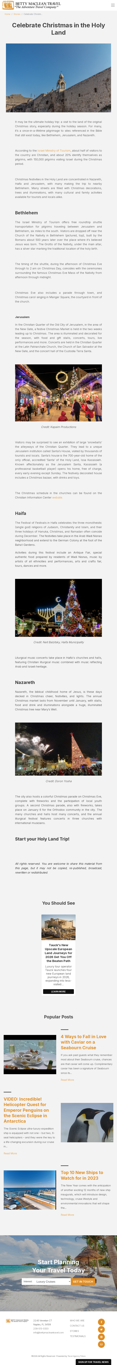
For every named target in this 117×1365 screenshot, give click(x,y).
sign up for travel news (93, 1362)
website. (57, 497)
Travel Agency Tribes (77, 1356)
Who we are (77, 1320)
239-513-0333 (40, 1328)
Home (7, 14)
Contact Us (77, 1325)
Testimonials (78, 1336)
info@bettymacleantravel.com (48, 1332)
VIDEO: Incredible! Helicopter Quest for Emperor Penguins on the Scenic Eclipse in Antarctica (26, 1110)
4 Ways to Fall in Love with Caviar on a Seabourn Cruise (83, 1042)
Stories (17, 14)
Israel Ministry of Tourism (54, 150)
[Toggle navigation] (113, 5)
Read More (67, 1079)
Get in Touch (83, 1281)
